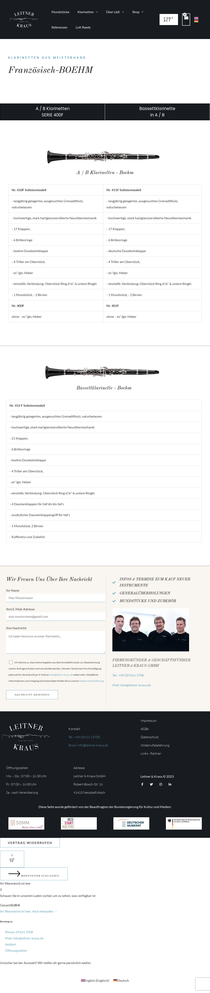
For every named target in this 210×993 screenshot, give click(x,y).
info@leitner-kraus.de (61, 676)
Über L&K (109, 12)
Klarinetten (83, 12)
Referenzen (59, 27)
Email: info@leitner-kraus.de (88, 747)
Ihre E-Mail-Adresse (55, 614)
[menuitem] (95, 982)
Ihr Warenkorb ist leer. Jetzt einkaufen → (28, 913)
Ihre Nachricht (55, 642)
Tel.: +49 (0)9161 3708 (128, 675)
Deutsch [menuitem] (123, 982)
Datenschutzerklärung (92, 682)
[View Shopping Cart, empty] (186, 19)
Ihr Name (55, 595)
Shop (130, 12)
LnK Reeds (80, 27)
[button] (167, 19)
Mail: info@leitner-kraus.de (131, 685)
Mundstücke (59, 12)
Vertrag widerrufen (30, 844)
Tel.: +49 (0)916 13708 (84, 739)
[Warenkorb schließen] (34, 875)
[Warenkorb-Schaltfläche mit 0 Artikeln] (12, 861)
